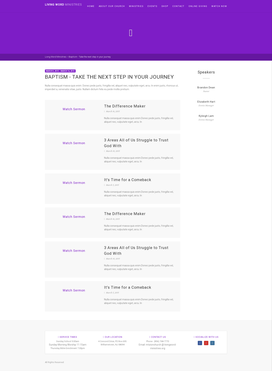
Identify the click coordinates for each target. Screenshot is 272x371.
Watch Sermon (74, 109)
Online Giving (198, 6)
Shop (165, 6)
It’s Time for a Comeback (127, 180)
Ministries (136, 6)
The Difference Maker (125, 106)
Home (91, 6)
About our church (112, 6)
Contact (178, 6)
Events (152, 6)
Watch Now (219, 6)
